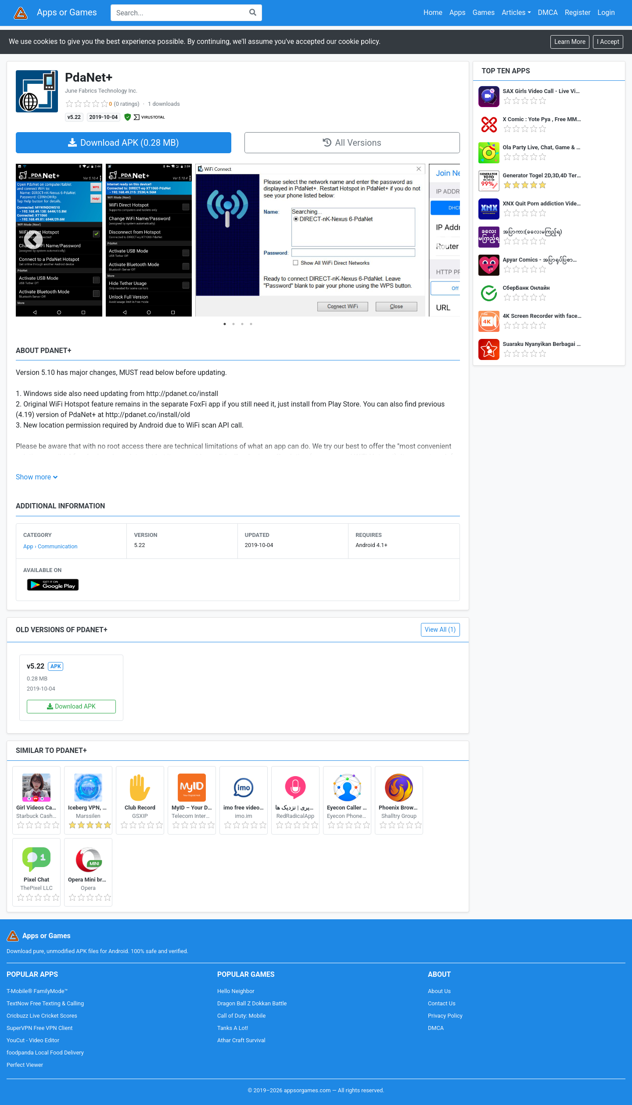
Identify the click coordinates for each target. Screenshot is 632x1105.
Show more (33, 477)
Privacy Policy (445, 1015)
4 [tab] (251, 324)
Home (433, 12)
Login (606, 12)
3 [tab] (242, 324)
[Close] (608, 42)
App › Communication (50, 546)
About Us (439, 991)
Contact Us (442, 1003)
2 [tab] (233, 324)
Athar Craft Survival (241, 1040)
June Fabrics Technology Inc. (101, 90)
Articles (513, 12)
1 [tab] (224, 324)
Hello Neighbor (236, 991)
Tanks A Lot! (232, 1028)
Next (442, 241)
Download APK (71, 706)
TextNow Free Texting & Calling (45, 1003)
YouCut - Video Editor (33, 1040)
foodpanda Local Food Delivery (45, 1052)
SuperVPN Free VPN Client (39, 1028)
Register (578, 12)
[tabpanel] (59, 240)
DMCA (548, 12)
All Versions (352, 142)
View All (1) (440, 629)
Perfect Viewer (25, 1065)
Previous (33, 241)
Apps (457, 12)
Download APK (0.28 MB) (123, 142)
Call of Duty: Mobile (241, 1015)
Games (484, 12)
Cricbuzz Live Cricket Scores (42, 1015)
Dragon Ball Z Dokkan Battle (252, 1003)
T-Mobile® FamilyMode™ (37, 991)
